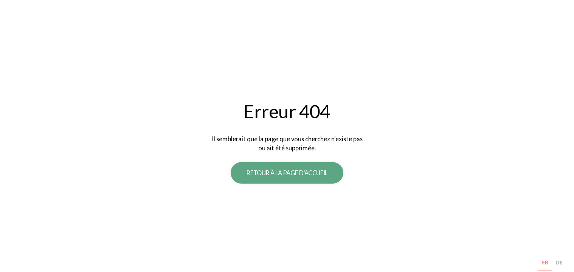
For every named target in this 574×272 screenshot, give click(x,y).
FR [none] (545, 262)
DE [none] (559, 262)
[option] (559, 263)
